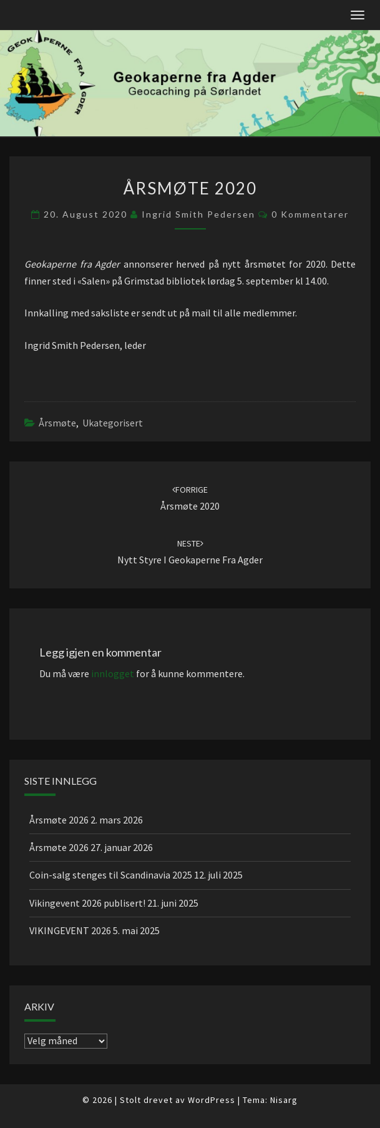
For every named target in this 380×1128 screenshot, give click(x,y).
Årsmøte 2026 (59, 819)
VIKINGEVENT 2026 (70, 930)
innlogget (112, 673)
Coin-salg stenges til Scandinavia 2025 (110, 875)
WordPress (211, 1099)
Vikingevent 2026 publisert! (87, 903)
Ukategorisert (112, 422)
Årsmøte (57, 422)
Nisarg (284, 1099)
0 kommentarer (310, 214)
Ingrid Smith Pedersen (198, 214)
